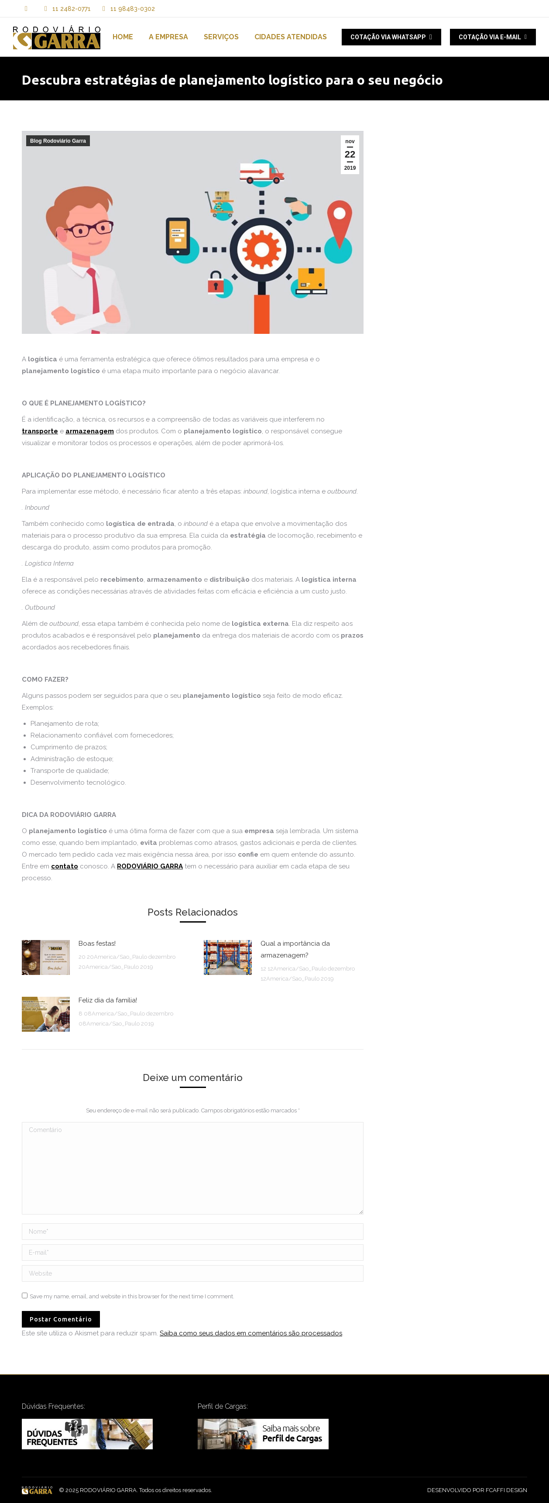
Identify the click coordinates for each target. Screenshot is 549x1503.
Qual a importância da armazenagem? (295, 949)
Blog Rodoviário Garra (58, 141)
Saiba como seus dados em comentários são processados (251, 1333)
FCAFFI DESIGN (506, 1490)
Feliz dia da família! (108, 1000)
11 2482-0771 (71, 8)
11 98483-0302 (127, 8)
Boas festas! (97, 943)
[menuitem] (123, 37)
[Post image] (46, 957)
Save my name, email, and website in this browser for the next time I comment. (132, 1296)
